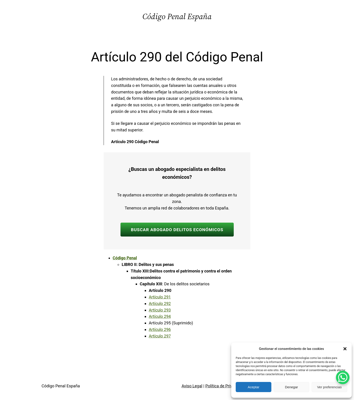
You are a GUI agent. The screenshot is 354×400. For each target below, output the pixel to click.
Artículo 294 (160, 316)
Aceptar (253, 387)
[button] (345, 349)
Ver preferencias (329, 387)
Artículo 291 (160, 297)
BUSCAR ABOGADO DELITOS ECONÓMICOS (176, 229)
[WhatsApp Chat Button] (342, 377)
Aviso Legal (192, 386)
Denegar (291, 387)
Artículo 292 (160, 303)
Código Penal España (177, 16)
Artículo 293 (160, 310)
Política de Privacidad (224, 386)
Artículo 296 (160, 329)
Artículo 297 (160, 336)
